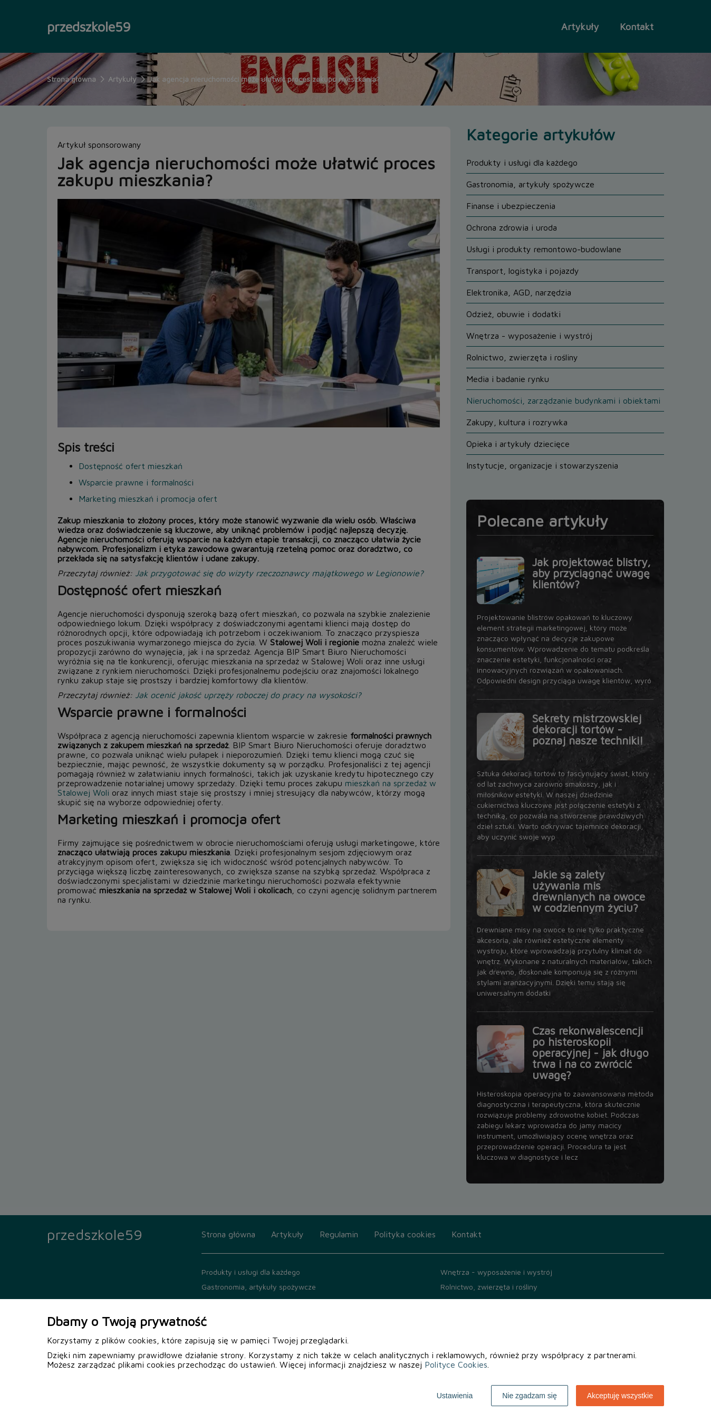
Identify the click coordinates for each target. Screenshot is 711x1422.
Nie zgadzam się (529, 1395)
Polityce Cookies (456, 1364)
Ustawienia (455, 1395)
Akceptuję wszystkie (620, 1395)
